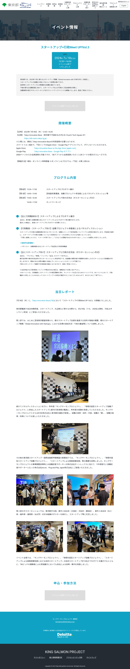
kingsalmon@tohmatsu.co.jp (65, 622)
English (124, 6)
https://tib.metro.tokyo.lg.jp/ (35, 138)
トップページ (41, 5)
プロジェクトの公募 (77, 5)
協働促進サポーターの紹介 (87, 5)
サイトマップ (91, 657)
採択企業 (54, 5)
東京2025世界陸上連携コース (95, 5)
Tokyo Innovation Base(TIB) (43, 300)
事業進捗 (60, 5)
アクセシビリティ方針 (74, 657)
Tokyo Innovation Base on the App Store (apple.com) (55, 148)
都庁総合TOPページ (123, 1)
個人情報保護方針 (55, 657)
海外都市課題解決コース (103, 5)
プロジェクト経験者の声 (113, 5)
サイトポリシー (39, 657)
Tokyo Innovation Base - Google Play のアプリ (52, 151)
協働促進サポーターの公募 (68, 5)
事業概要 (48, 5)
